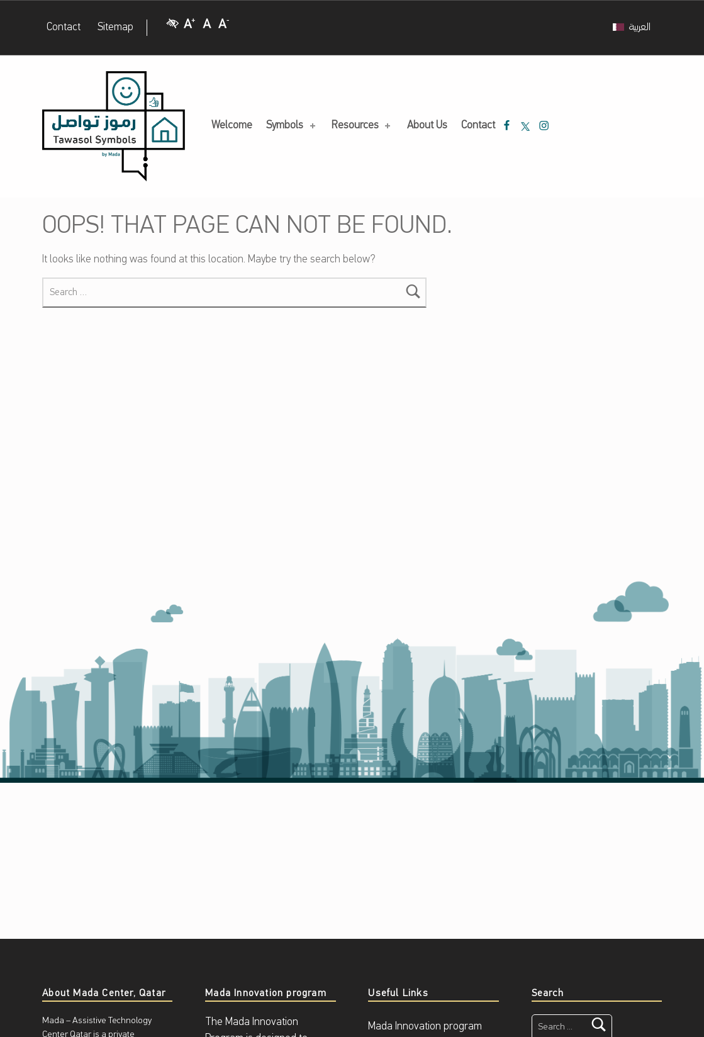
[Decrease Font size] (224, 28)
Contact (64, 27)
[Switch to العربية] (631, 27)
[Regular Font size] (207, 28)
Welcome (231, 125)
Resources (362, 125)
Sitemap (115, 27)
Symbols (291, 125)
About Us (427, 125)
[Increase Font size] (189, 28)
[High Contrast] (172, 28)
